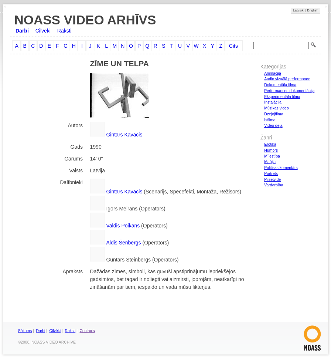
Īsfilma (269, 120)
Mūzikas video (276, 108)
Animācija (272, 73)
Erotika (270, 144)
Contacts (87, 331)
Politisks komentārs (280, 167)
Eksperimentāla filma (282, 96)
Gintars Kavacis (124, 135)
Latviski (299, 10)
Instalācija (272, 102)
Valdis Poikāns (123, 226)
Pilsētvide (272, 179)
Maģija (270, 161)
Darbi (23, 31)
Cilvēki (43, 31)
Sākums (25, 331)
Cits (233, 46)
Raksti (64, 31)
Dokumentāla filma (280, 84)
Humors (271, 150)
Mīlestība (272, 156)
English (312, 10)
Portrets (271, 173)
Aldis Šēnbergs (123, 243)
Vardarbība (273, 185)
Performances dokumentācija (289, 90)
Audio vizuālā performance (287, 79)
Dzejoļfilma (273, 114)
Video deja (273, 125)
